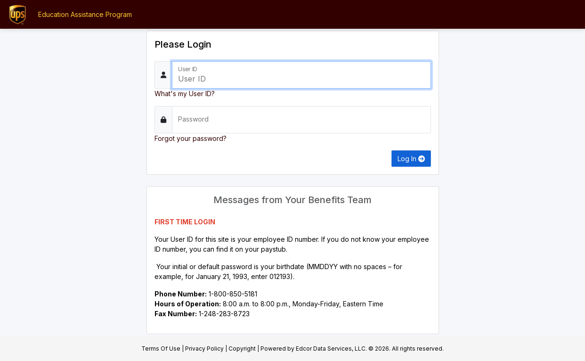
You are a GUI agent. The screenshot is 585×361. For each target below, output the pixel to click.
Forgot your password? (190, 138)
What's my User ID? (184, 94)
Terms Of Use (160, 348)
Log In (411, 159)
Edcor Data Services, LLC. (331, 348)
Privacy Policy (204, 348)
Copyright (242, 348)
